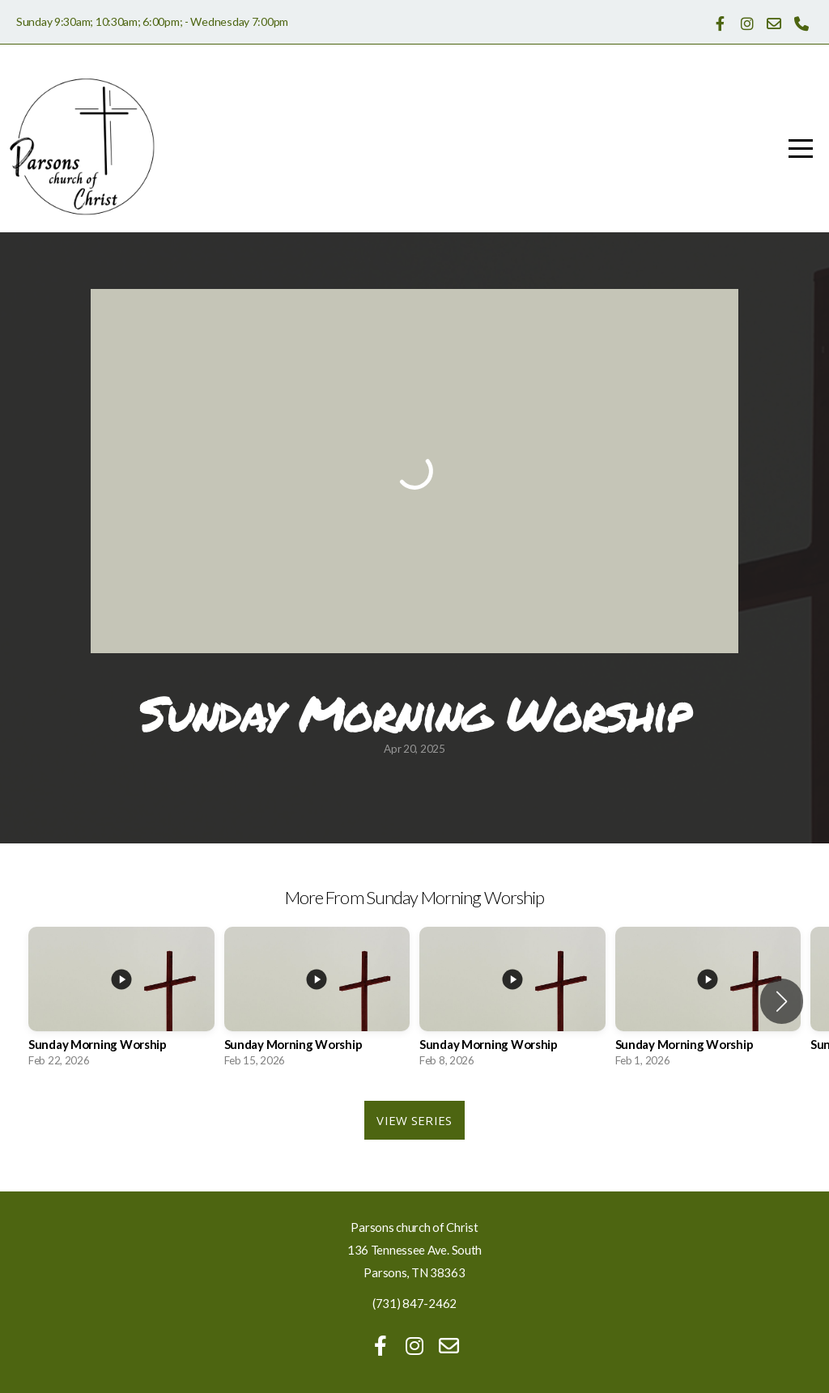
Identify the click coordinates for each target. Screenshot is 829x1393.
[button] (782, 1001)
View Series (414, 1120)
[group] (121, 1002)
